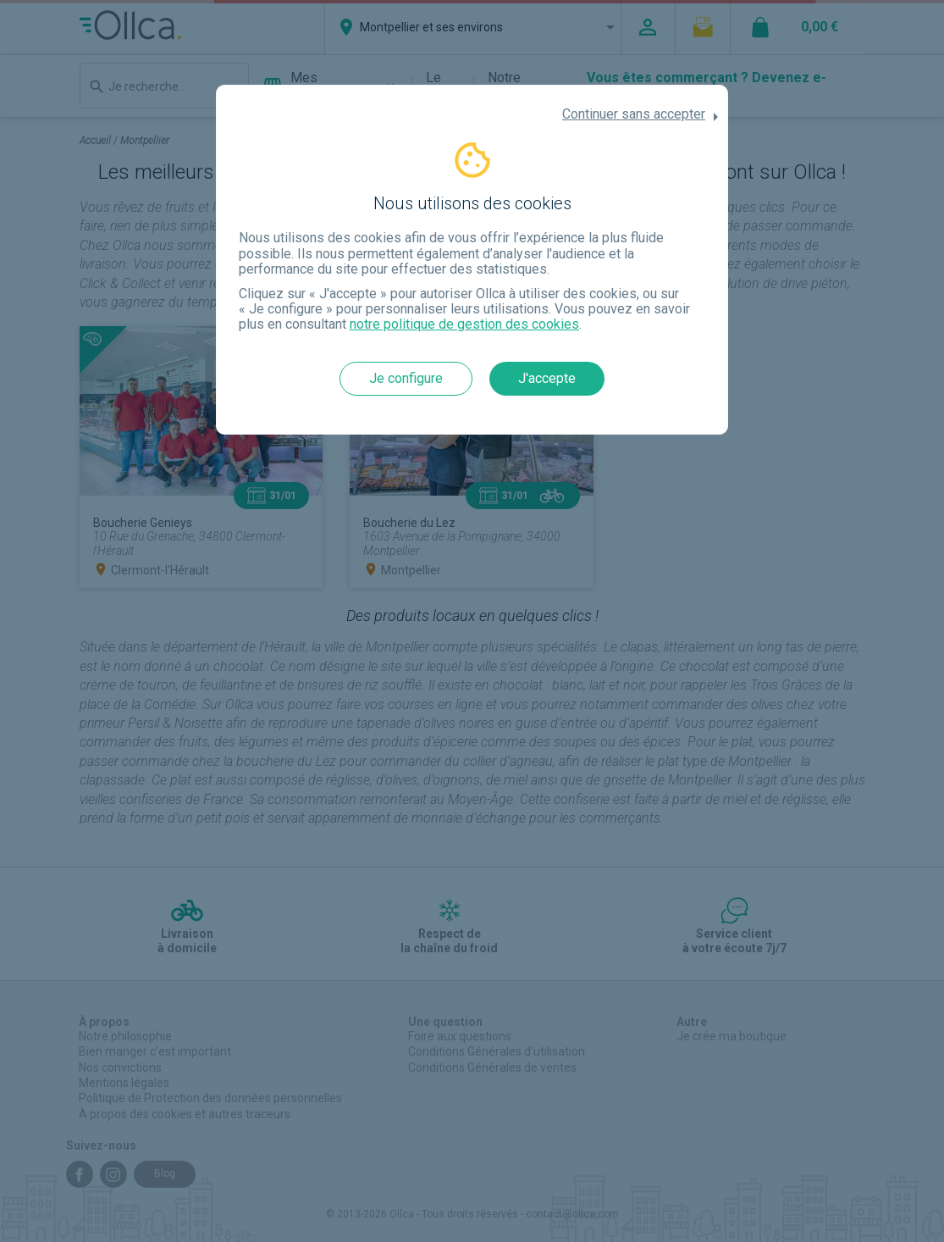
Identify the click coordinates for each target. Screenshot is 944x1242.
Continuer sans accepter (633, 114)
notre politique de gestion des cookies (464, 324)
